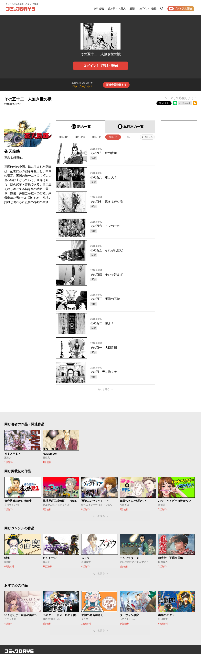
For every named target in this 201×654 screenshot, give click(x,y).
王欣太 (8, 157)
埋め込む (186, 103)
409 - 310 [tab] (63, 137)
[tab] (80, 127)
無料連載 (99, 8)
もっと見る (104, 389)
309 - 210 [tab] (80, 137)
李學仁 (18, 157)
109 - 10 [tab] (113, 137)
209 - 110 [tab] (96, 137)
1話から (149, 137)
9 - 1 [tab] (129, 137)
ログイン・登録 (147, 8)
